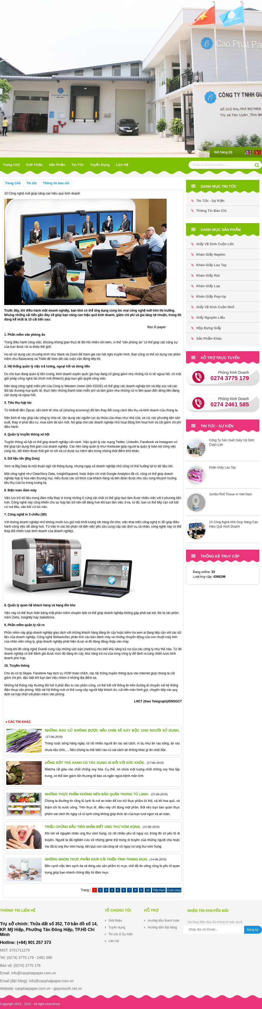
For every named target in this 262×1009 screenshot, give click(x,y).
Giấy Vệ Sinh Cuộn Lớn (212, 244)
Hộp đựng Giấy (206, 328)
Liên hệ (122, 165)
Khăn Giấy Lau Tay (209, 265)
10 (147, 890)
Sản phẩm (57, 165)
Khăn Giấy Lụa (205, 286)
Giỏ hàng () (223, 152)
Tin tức (78, 165)
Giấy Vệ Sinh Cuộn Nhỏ (212, 307)
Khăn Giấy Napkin (208, 254)
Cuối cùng (174, 890)
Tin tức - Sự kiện (208, 201)
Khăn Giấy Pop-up (208, 296)
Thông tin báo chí (56, 183)
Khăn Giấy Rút (205, 275)
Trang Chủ (11, 165)
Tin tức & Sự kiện (120, 934)
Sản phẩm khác (206, 338)
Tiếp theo (159, 890)
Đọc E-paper (157, 327)
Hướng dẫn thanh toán (163, 920)
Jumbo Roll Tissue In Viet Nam (230, 494)
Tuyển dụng (100, 165)
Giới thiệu (34, 165)
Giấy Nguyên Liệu (208, 317)
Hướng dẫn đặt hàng (162, 927)
